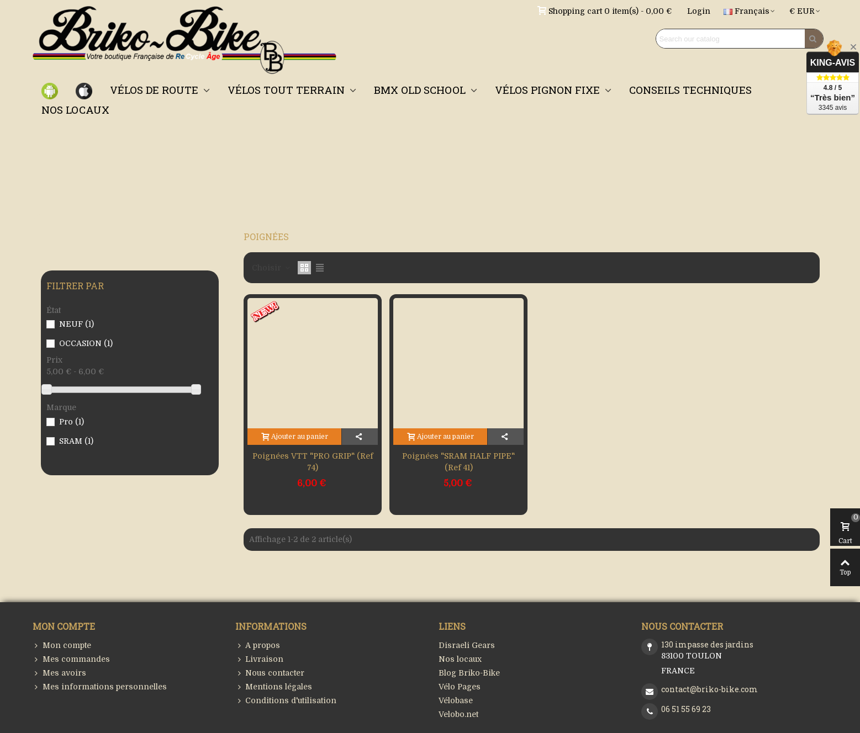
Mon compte (62, 645)
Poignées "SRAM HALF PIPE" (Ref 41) (458, 462)
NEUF (76, 324)
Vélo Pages (460, 686)
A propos (257, 645)
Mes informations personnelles (100, 687)
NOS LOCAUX (75, 109)
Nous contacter (269, 673)
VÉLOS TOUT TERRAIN (287, 90)
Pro (71, 421)
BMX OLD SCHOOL (421, 90)
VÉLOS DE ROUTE (155, 90)
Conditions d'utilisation (285, 701)
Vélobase (456, 700)
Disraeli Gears (467, 645)
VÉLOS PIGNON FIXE (549, 90)
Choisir (271, 267)
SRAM (76, 441)
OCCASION (86, 343)
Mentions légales (273, 687)
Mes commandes (71, 659)
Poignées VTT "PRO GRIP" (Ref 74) (312, 462)
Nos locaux (460, 659)
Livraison (259, 659)
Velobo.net (458, 714)
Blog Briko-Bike (469, 672)
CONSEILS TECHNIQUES (690, 90)
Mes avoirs (59, 673)
